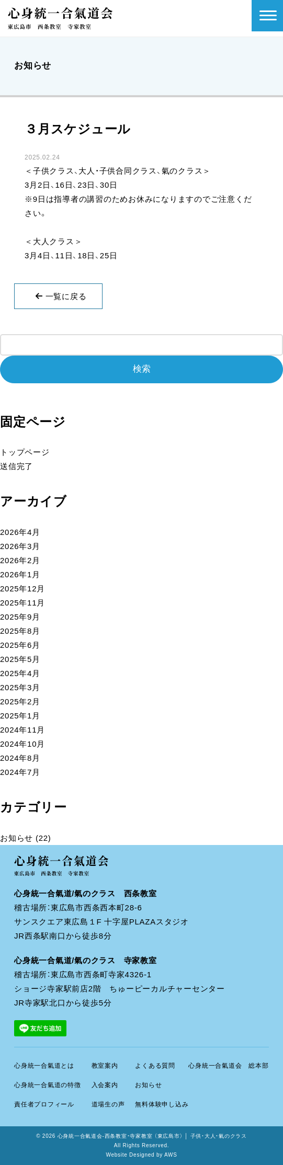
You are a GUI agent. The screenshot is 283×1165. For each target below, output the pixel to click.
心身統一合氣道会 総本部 (228, 1065)
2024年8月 (20, 757)
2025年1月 (20, 715)
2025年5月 (20, 659)
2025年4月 (20, 673)
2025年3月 (20, 687)
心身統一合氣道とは (44, 1065)
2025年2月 (20, 701)
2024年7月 (20, 772)
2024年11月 (22, 729)
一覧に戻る (61, 296)
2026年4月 (20, 532)
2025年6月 (20, 645)
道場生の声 (108, 1104)
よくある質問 (155, 1065)
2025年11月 (22, 602)
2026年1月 (20, 574)
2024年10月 (22, 743)
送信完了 (16, 466)
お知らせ (16, 837)
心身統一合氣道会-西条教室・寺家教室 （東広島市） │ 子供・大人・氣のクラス (152, 1136)
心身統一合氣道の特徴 (47, 1085)
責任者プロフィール (44, 1104)
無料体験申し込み (161, 1104)
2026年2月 (20, 560)
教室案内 (105, 1065)
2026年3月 (20, 546)
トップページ (25, 452)
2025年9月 (20, 616)
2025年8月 (20, 630)
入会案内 (105, 1085)
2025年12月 (22, 588)
